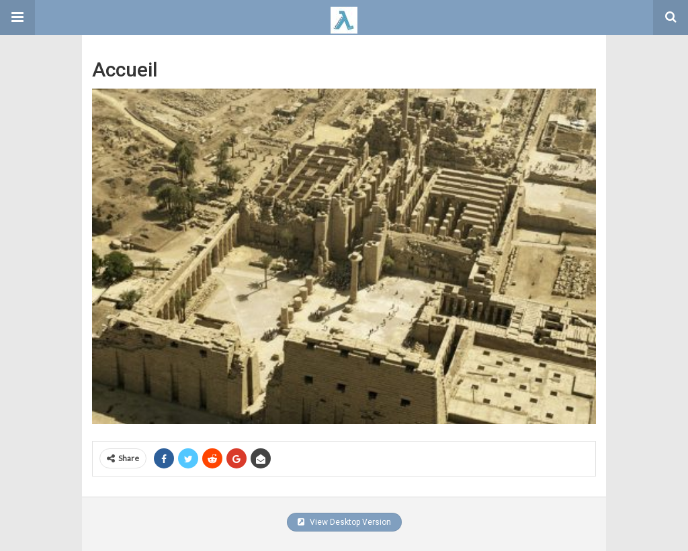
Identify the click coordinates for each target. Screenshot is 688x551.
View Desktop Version (344, 522)
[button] (17, 17)
